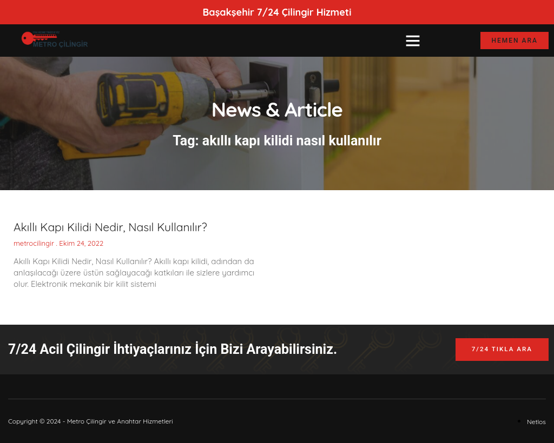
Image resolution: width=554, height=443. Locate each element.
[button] (412, 40)
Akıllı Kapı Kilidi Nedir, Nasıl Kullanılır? (110, 227)
